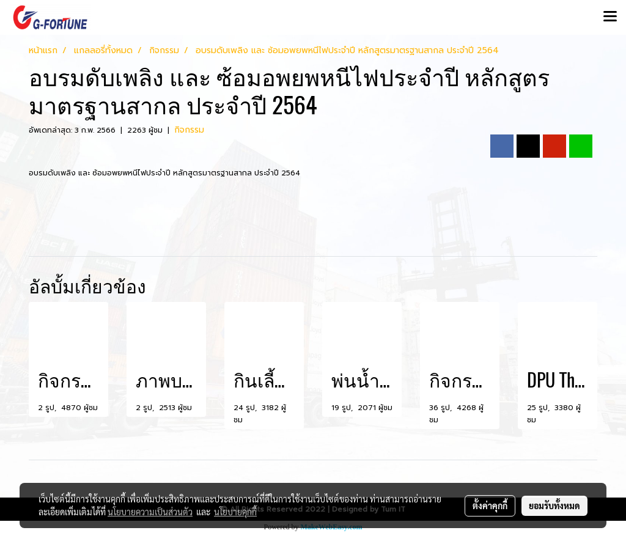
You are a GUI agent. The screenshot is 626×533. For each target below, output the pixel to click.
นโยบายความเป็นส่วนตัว (150, 511)
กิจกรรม (189, 129)
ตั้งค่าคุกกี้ (490, 505)
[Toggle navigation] (610, 17)
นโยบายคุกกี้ (235, 511)
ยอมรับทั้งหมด (554, 505)
